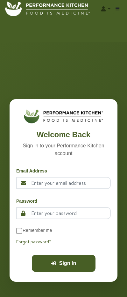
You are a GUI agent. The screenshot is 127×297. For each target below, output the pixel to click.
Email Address (31, 170)
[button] (105, 9)
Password (26, 201)
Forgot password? (33, 242)
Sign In (63, 263)
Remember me (37, 230)
